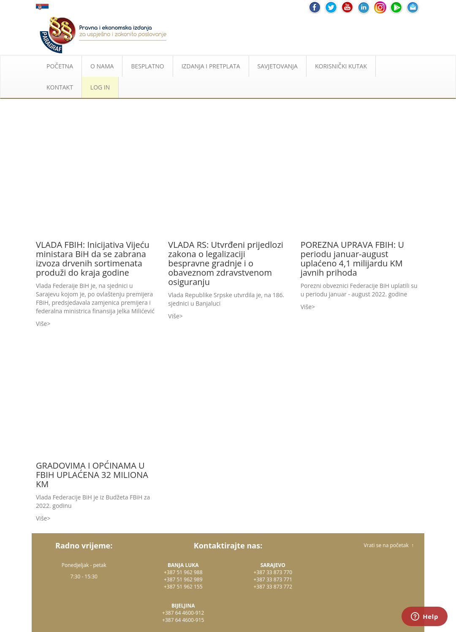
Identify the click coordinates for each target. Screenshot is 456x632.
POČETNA (59, 66)
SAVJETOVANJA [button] (278, 66)
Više (41, 324)
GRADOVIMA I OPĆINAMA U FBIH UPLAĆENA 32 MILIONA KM (92, 475)
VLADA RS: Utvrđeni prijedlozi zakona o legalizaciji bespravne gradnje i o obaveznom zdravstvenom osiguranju (225, 263)
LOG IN (100, 87)
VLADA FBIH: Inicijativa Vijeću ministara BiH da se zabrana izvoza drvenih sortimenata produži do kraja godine (92, 258)
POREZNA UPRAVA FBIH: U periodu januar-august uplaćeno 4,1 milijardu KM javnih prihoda (352, 258)
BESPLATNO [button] (147, 66)
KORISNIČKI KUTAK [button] (341, 66)
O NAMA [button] (102, 66)
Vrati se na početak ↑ (389, 545)
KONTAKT (59, 87)
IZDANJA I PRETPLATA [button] (211, 66)
